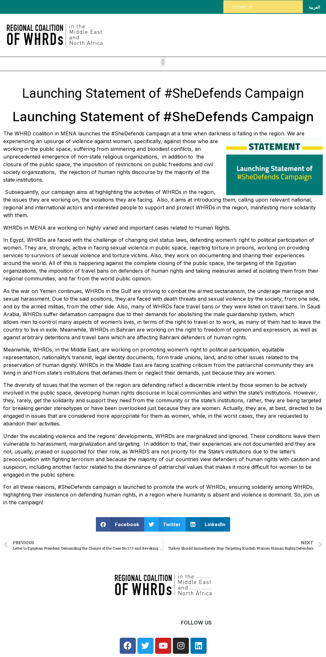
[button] (163, 62)
